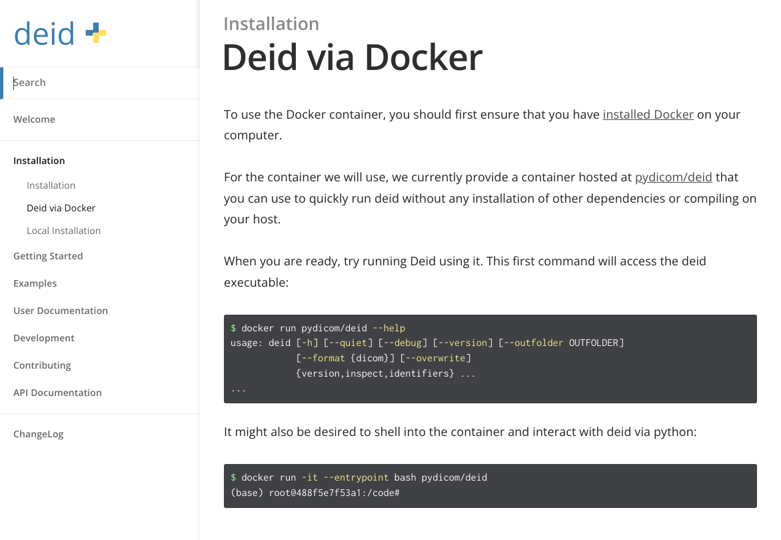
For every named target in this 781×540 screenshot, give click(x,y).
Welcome (34, 119)
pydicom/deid (673, 177)
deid (60, 33)
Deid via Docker (61, 208)
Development (44, 338)
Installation (39, 161)
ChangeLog (38, 434)
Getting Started (48, 256)
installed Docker (648, 115)
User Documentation (60, 311)
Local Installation (64, 231)
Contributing (42, 365)
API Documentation (57, 393)
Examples (35, 283)
